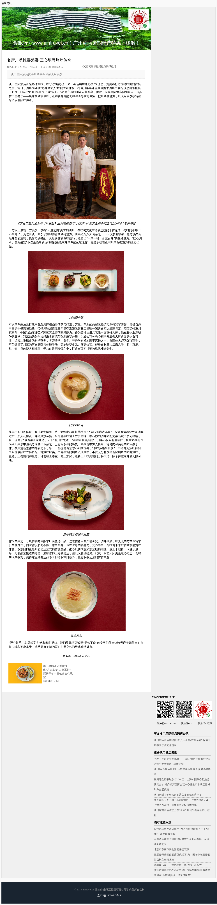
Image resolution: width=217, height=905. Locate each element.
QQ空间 (86, 66)
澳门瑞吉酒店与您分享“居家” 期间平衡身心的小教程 (182, 813)
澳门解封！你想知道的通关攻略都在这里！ (178, 794)
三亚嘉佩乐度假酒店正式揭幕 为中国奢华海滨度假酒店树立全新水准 (182, 857)
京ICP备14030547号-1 (109, 895)
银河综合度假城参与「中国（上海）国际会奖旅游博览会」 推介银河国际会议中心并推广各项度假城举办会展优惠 (182, 784)
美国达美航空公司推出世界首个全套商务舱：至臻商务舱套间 (181, 842)
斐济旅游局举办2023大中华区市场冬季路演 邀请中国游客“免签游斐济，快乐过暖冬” (182, 873)
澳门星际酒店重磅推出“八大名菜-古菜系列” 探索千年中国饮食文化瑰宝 (182, 743)
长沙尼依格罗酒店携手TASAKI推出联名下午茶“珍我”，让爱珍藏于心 (181, 831)
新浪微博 (96, 66)
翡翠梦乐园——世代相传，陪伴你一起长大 (178, 865)
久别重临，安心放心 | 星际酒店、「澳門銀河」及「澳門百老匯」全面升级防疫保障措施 (181, 802)
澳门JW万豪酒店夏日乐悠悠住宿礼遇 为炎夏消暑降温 (182, 772)
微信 (103, 66)
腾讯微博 (111, 66)
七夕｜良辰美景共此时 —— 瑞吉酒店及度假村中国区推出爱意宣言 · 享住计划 (182, 761)
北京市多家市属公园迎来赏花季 (171, 849)
